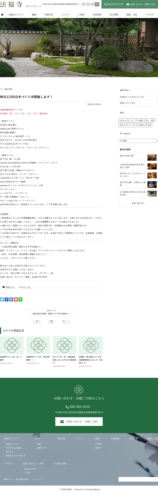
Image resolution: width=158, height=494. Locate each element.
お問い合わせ (30, 469)
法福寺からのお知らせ (15, 456)
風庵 (34, 15)
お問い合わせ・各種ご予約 (142, 4)
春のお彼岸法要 (127, 156)
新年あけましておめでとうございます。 (132, 174)
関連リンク (8, 479)
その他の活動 (59, 463)
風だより (10, 452)
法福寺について (16, 15)
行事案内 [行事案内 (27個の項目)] (141, 125)
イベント (65, 15)
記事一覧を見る (138, 203)
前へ (38, 321)
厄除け (98, 448)
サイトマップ (38, 479)
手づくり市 (26, 287)
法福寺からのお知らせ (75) (132, 97)
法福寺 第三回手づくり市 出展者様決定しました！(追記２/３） (91, 360)
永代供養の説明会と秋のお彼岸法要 (132, 193)
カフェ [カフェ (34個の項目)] (132, 120)
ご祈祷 (81, 15)
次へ (64, 321)
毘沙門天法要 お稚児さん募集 (132, 183)
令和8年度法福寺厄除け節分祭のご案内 (132, 166)
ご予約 (27, 473)
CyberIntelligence (92, 489)
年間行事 (48, 15)
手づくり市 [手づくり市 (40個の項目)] (130, 125)
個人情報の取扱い (22, 479)
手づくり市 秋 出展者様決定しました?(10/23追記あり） (64, 360)
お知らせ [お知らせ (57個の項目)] (123, 120)
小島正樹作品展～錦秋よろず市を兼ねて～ (51, 314)
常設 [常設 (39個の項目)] (121, 125)
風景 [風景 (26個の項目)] (149, 125)
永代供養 (97, 15)
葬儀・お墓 (131, 15)
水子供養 (114, 15)
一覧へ (51, 321)
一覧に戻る (8, 89)
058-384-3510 (79, 406)
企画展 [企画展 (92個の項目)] (140, 120)
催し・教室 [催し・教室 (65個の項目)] (150, 120)
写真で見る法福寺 (13, 448)
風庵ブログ (10, 287)
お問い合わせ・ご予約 (32, 463)
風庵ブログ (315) (127, 103)
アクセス (8, 463)
